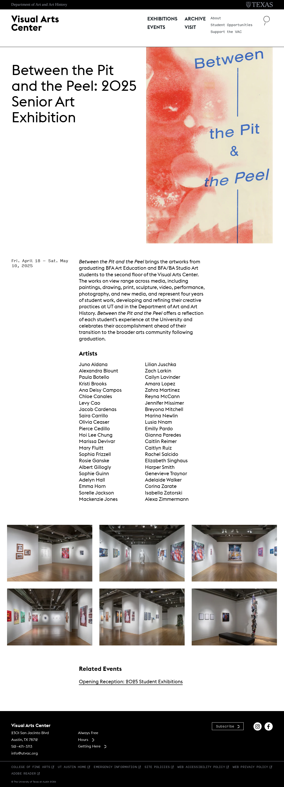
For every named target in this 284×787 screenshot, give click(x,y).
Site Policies (157, 766)
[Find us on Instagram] (257, 726)
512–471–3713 (21, 746)
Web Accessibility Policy (201, 766)
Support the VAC (226, 31)
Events (156, 27)
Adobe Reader (23, 773)
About (215, 18)
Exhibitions (162, 19)
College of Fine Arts (30, 766)
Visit (190, 27)
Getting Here (89, 746)
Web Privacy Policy (250, 766)
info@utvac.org (24, 753)
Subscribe (225, 726)
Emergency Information (115, 766)
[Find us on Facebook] (269, 726)
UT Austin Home (72, 766)
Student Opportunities (231, 25)
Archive (195, 19)
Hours (83, 739)
